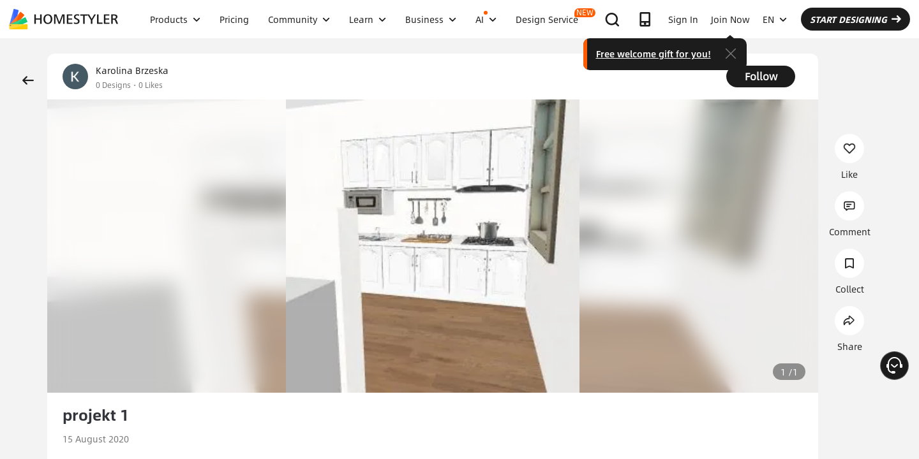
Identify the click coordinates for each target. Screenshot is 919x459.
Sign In (683, 19)
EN (775, 19)
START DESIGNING (855, 19)
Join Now (730, 19)
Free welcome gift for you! (653, 53)
